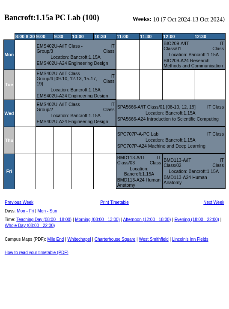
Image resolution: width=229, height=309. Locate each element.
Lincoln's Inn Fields (190, 239)
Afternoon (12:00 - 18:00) (147, 219)
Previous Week (19, 202)
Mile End (55, 239)
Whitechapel (79, 239)
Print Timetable (114, 202)
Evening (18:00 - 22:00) (196, 219)
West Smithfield (154, 239)
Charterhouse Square (115, 239)
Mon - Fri (25, 211)
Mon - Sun (47, 211)
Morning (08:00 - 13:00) (97, 219)
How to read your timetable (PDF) (36, 252)
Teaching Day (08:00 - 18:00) (43, 219)
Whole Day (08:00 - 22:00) (30, 225)
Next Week (213, 202)
